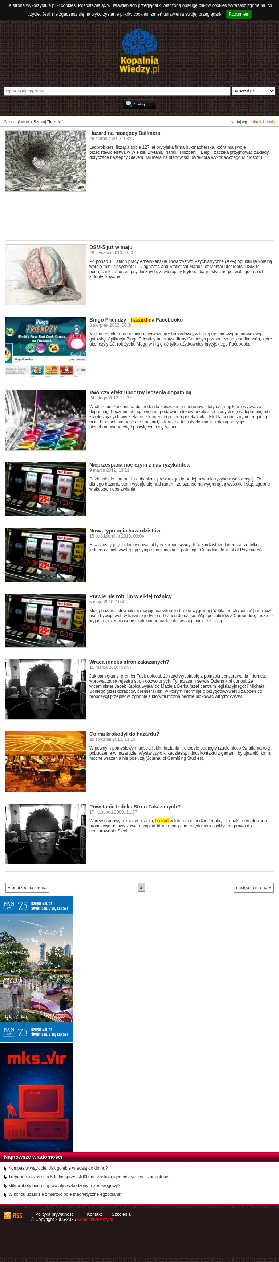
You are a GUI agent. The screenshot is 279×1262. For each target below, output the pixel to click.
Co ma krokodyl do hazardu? (124, 734)
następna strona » (253, 887)
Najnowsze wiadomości (33, 1157)
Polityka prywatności (55, 1214)
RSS (17, 1215)
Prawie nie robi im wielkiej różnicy (130, 596)
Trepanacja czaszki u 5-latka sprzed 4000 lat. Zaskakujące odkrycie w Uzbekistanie (88, 1176)
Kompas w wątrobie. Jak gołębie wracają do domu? (58, 1168)
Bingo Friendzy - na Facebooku (136, 320)
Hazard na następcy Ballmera (124, 133)
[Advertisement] (137, 219)
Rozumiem (239, 14)
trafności (256, 122)
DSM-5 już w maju (111, 247)
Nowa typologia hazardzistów (125, 531)
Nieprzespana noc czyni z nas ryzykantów (139, 465)
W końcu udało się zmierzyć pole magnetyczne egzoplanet (65, 1194)
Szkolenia (121, 1214)
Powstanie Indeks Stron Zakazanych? (134, 807)
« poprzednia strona (27, 887)
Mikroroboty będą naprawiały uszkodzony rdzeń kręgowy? (64, 1185)
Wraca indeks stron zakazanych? (129, 662)
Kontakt (94, 1214)
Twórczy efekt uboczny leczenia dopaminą (140, 392)
